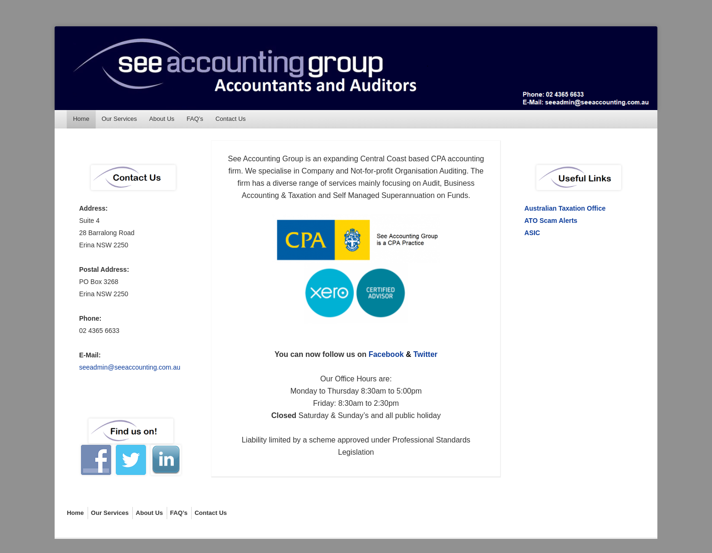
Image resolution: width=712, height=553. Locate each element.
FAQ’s (194, 118)
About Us (161, 118)
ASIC (532, 233)
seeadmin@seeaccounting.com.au (129, 367)
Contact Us (230, 118)
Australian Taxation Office (565, 208)
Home (81, 118)
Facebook (386, 354)
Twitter (425, 354)
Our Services (119, 118)
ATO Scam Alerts (551, 220)
